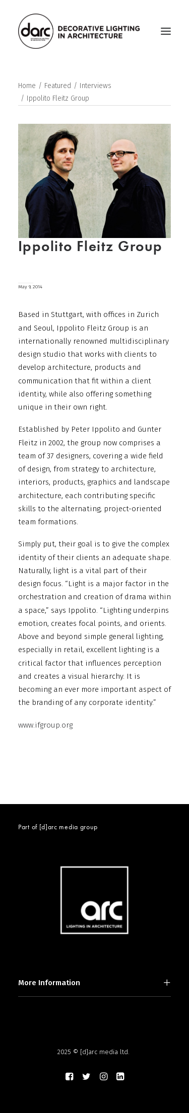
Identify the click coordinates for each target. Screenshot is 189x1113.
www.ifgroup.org (45, 725)
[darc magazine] (79, 31)
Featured (57, 86)
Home (27, 86)
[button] (166, 31)
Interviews (95, 86)
